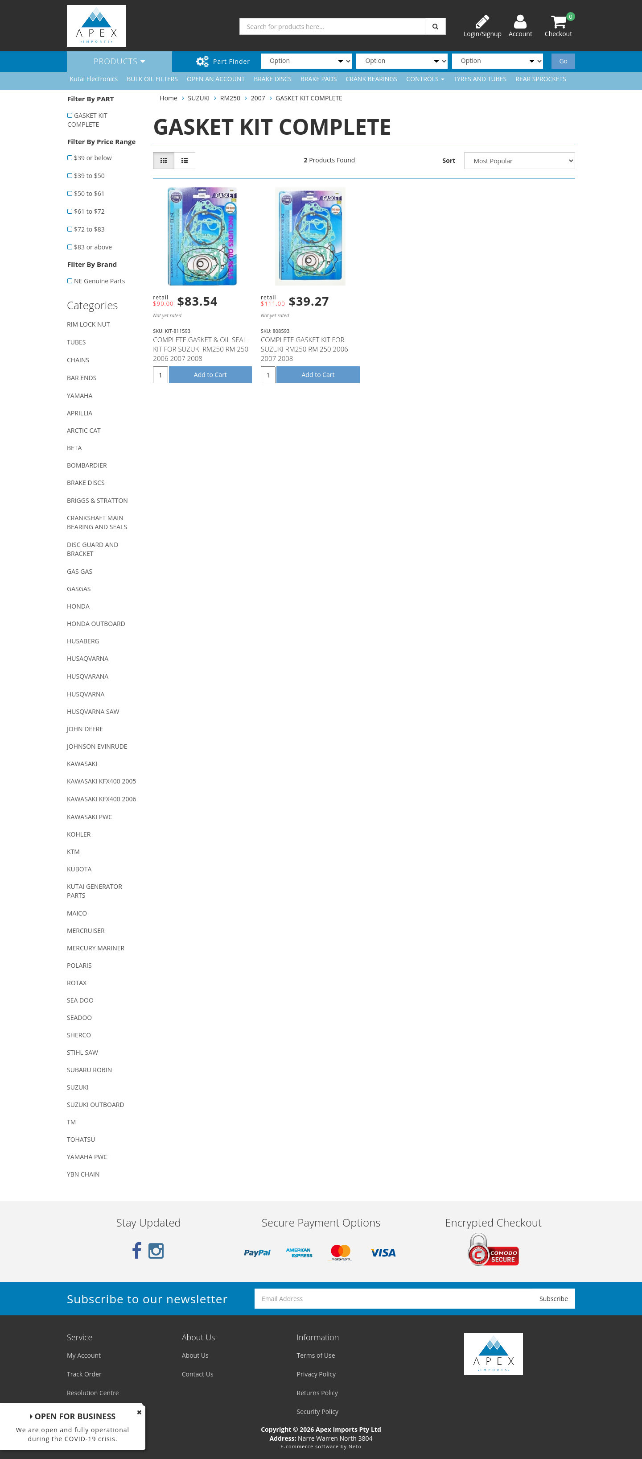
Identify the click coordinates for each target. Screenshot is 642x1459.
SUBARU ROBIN (89, 1069)
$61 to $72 (89, 211)
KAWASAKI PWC (89, 816)
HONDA (78, 606)
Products (119, 61)
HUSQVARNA (85, 694)
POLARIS (79, 965)
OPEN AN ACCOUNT (216, 79)
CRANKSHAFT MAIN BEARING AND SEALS (97, 522)
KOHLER (79, 834)
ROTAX (76, 982)
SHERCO (79, 1035)
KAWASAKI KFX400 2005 (101, 781)
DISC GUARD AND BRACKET (92, 549)
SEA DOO (80, 1000)
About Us (195, 1355)
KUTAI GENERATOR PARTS (94, 890)
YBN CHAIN (83, 1174)
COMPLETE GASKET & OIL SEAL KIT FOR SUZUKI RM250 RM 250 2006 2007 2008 (200, 349)
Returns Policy (317, 1393)
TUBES (76, 342)
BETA (74, 448)
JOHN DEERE (85, 729)
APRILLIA (79, 413)
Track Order (84, 1374)
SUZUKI (78, 1087)
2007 (258, 98)
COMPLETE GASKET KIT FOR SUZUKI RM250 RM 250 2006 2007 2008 (304, 349)
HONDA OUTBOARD (96, 623)
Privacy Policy (316, 1374)
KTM (73, 851)
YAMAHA (79, 395)
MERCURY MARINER (95, 948)
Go (563, 61)
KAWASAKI (82, 763)
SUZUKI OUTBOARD (95, 1104)
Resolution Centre (93, 1393)
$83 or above (93, 247)
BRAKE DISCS (273, 79)
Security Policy (317, 1411)
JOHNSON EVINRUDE (97, 746)
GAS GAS (79, 571)
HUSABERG (83, 641)
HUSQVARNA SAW (93, 711)
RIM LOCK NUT (88, 324)
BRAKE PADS (318, 79)
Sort (449, 160)
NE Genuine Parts (99, 281)
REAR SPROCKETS (540, 79)
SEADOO (79, 1017)
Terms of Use (316, 1355)
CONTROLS (425, 79)
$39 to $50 (89, 175)
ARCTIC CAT (84, 430)
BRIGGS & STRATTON (97, 500)
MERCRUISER (86, 930)
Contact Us (198, 1374)
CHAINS (78, 360)
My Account (84, 1355)
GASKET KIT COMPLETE (87, 119)
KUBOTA (79, 869)
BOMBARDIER (87, 465)
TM (71, 1122)
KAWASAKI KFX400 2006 (101, 799)
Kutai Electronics (94, 79)
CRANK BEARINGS (372, 79)
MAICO (77, 913)
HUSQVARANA (87, 676)
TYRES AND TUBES (479, 79)
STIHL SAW (82, 1052)
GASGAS (79, 588)
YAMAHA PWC (87, 1156)
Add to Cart (210, 374)
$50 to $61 (89, 193)
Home (168, 98)
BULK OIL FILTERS (152, 79)
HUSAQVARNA (87, 658)
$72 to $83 (89, 229)
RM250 (230, 98)
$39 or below (93, 157)
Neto (355, 1446)
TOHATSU (81, 1139)
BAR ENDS (81, 377)
